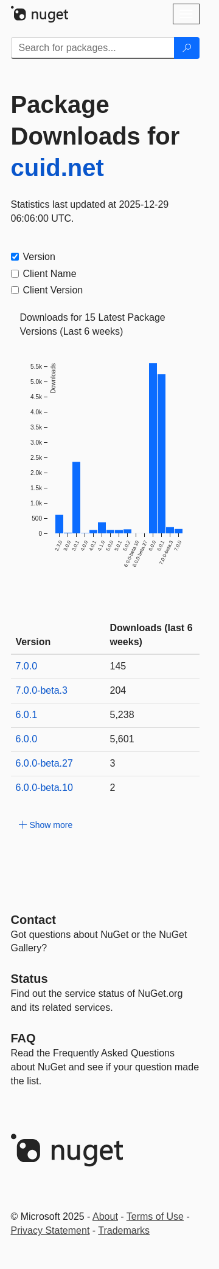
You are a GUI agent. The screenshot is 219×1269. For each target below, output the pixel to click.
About (105, 1216)
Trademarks (124, 1230)
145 (118, 666)
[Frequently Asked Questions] (23, 1038)
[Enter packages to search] (93, 48)
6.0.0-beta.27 (44, 763)
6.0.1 (27, 715)
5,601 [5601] (122, 739)
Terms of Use (155, 1216)
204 (118, 690)
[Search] (187, 48)
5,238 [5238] (122, 715)
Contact (33, 919)
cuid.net (57, 167)
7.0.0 (27, 666)
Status (29, 978)
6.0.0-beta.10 (44, 787)
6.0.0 (27, 739)
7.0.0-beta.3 (42, 690)
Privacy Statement (50, 1230)
